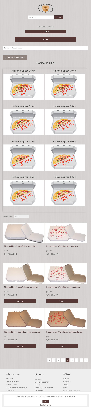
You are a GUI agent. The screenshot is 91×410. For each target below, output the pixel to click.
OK (45, 401)
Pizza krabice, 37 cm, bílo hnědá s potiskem (63, 287)
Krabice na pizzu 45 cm (23, 177)
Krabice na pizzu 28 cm (23, 70)
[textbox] (41, 17)
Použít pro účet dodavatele (71, 391)
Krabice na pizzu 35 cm (64, 106)
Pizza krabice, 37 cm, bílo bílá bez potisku (20, 246)
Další (81, 360)
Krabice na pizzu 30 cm (64, 70)
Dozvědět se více (45, 405)
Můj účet (66, 378)
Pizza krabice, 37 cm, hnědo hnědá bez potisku (22, 332)
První (49, 360)
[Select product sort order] (21, 216)
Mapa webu (9, 378)
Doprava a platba (11, 385)
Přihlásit (51, 27)
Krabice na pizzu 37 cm (23, 141)
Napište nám (10, 391)
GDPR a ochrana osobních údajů (16, 388)
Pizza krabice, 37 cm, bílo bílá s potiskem (62, 246)
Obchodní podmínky (12, 381)
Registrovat (41, 27)
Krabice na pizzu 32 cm (23, 106)
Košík (65, 388)
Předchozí (54, 360)
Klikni (40, 385)
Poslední (86, 360)
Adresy (65, 385)
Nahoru (6, 48)
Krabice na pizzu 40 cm (64, 141)
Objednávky (67, 381)
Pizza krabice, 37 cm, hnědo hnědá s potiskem (64, 332)
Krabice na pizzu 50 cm (64, 177)
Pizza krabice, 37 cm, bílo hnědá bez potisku (21, 287)
